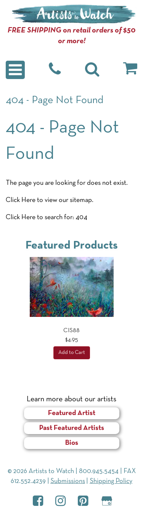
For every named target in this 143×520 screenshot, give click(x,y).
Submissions (67, 481)
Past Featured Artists (71, 428)
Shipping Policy (111, 481)
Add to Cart (71, 352)
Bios (71, 443)
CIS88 (71, 330)
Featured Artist (71, 413)
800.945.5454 (99, 471)
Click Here (20, 200)
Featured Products (72, 246)
